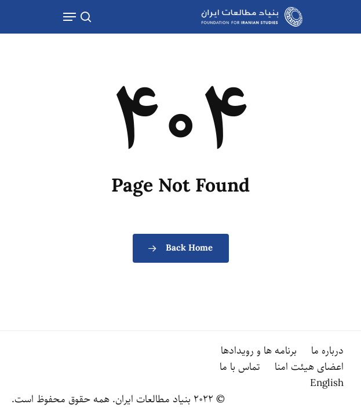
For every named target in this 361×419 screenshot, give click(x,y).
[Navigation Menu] (69, 17)
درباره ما (327, 350)
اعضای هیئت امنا (309, 367)
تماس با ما (240, 367)
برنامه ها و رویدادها (259, 350)
